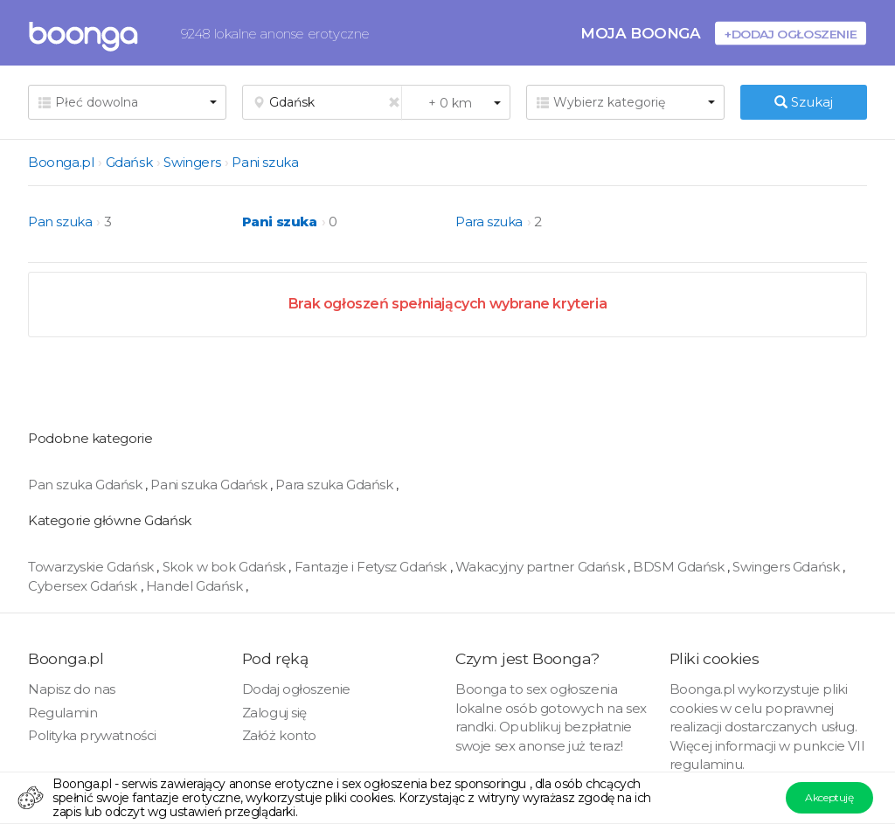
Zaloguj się (275, 712)
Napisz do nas (71, 689)
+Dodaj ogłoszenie (791, 33)
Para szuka (489, 221)
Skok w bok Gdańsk (226, 566)
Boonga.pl (61, 162)
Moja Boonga (640, 32)
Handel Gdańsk (196, 586)
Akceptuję (829, 797)
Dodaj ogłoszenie (296, 689)
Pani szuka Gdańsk (210, 484)
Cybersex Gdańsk (84, 586)
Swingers (191, 162)
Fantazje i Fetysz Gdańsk (372, 566)
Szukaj (803, 101)
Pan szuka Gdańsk (86, 484)
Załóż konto (279, 735)
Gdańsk (129, 162)
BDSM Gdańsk (680, 566)
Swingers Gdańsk (787, 566)
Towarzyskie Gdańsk (92, 566)
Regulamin (62, 712)
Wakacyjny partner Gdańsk (541, 566)
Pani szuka (265, 162)
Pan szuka (60, 221)
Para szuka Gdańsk (335, 484)
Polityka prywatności (92, 735)
